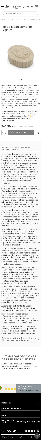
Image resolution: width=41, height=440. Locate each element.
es (33, 7)
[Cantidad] (4, 132)
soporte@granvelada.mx (28, 422)
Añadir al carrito (20, 132)
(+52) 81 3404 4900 (7, 422)
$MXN (37, 7)
